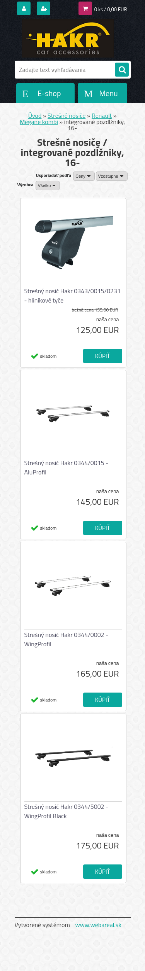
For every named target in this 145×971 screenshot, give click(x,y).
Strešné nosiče (66, 115)
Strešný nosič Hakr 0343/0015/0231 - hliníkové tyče (72, 295)
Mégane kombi (39, 121)
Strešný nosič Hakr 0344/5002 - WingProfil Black (66, 811)
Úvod (35, 115)
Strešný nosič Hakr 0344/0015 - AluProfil (66, 467)
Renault (102, 115)
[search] (122, 70)
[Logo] (68, 38)
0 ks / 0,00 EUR (110, 9)
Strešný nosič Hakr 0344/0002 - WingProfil (66, 639)
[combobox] (84, 176)
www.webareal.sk (98, 924)
